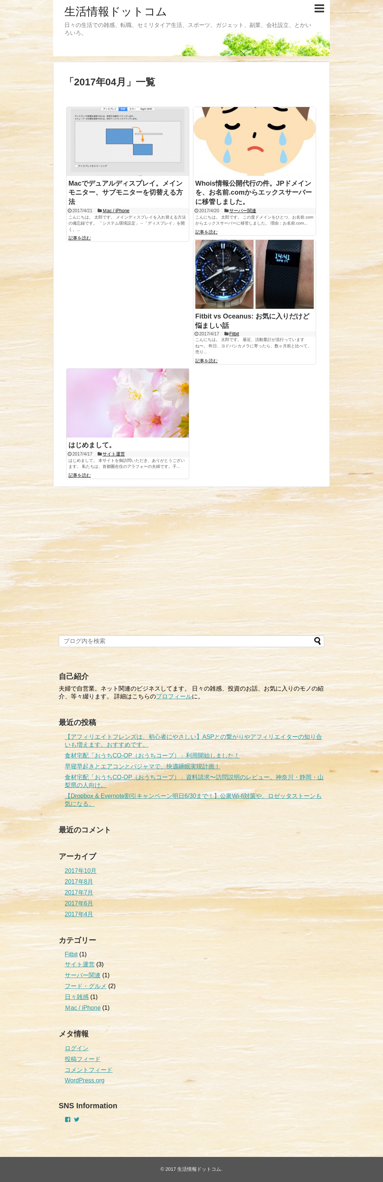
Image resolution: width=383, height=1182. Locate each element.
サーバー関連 (242, 210)
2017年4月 (79, 914)
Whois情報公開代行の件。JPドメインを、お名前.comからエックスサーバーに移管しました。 (253, 193)
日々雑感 (77, 997)
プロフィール (174, 696)
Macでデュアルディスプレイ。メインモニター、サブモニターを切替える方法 (125, 193)
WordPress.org (84, 1080)
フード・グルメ (86, 986)
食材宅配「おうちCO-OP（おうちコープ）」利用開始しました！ (152, 755)
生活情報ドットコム (115, 11)
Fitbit (234, 333)
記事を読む (79, 238)
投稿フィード (83, 1059)
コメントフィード (89, 1070)
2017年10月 (80, 871)
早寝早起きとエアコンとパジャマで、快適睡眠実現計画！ (142, 766)
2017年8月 (79, 881)
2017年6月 (79, 903)
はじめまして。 (92, 445)
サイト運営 (113, 454)
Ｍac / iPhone (115, 210)
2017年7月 (79, 892)
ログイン (77, 1048)
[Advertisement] (115, 570)
